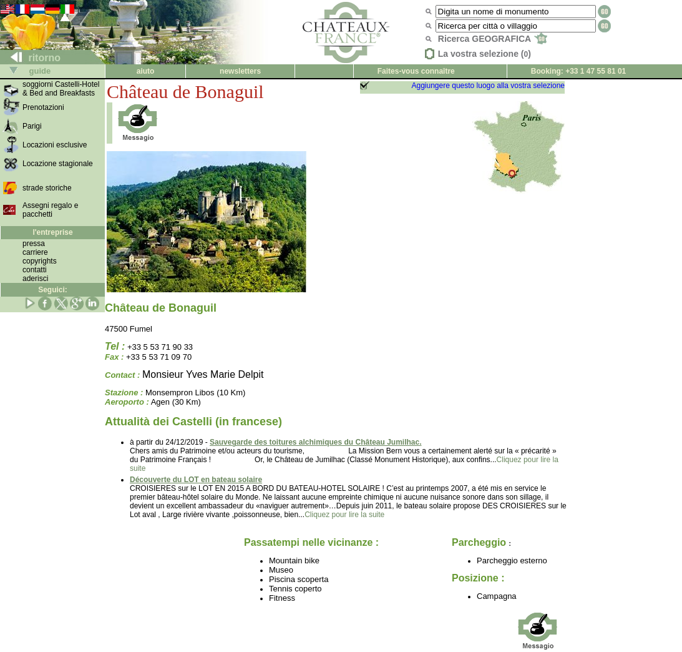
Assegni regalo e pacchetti (50, 210)
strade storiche (47, 188)
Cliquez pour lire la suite (344, 514)
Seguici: (52, 289)
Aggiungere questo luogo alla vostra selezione (488, 85)
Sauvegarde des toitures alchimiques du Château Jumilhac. (315, 442)
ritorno (31, 57)
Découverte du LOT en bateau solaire (196, 479)
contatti (34, 269)
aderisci (35, 278)
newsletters (240, 71)
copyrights (39, 261)
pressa (33, 243)
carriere (35, 252)
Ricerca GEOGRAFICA (492, 39)
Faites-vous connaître (416, 71)
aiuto (146, 71)
